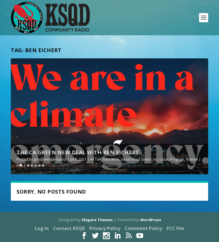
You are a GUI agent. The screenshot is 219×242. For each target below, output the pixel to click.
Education (111, 159)
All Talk (96, 159)
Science (192, 159)
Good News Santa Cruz (139, 159)
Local (164, 159)
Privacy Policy (104, 228)
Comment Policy (143, 228)
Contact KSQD (69, 228)
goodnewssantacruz (50, 159)
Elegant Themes (97, 219)
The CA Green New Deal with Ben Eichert (78, 152)
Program (177, 159)
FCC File (175, 228)
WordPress (150, 219)
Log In (42, 228)
